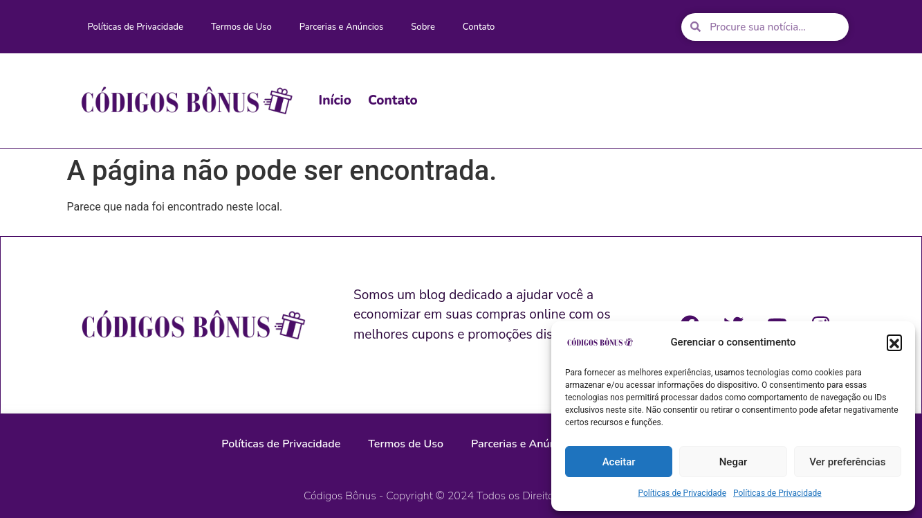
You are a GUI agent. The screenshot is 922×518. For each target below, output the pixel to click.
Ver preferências (847, 462)
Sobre (423, 27)
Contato (479, 27)
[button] (894, 342)
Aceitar (619, 462)
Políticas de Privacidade (682, 493)
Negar (733, 462)
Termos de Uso (241, 27)
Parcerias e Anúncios (341, 27)
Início (335, 100)
